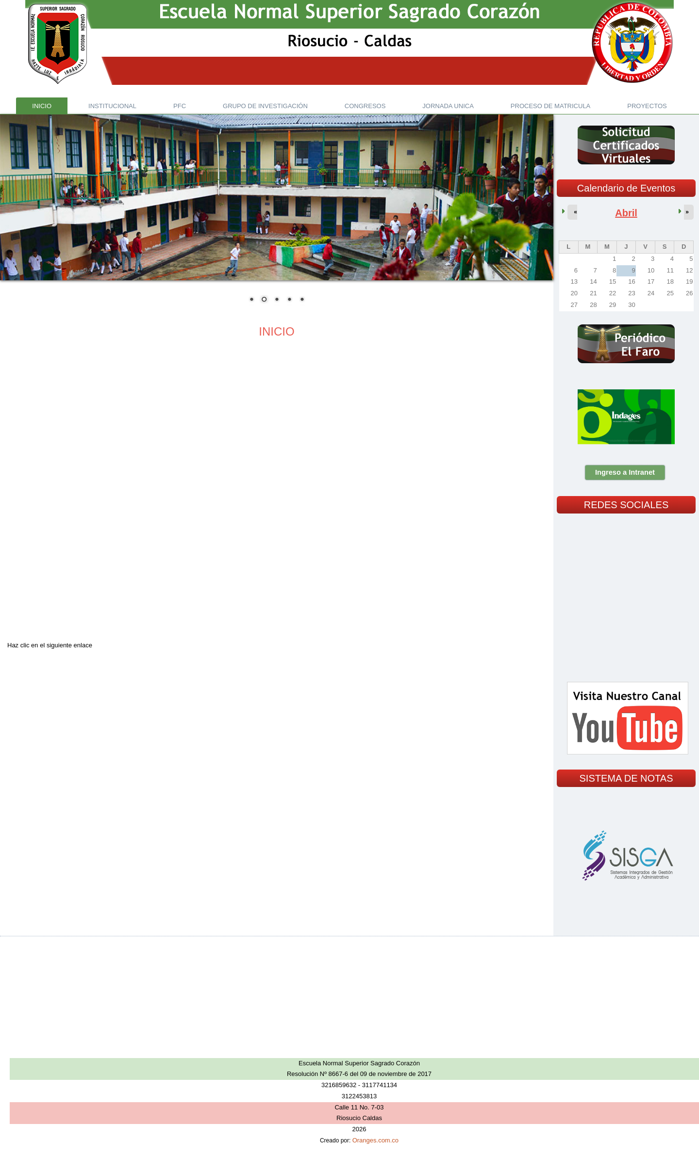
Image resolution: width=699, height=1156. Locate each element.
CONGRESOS (365, 106)
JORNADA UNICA (447, 106)
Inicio (41, 106)
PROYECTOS (646, 106)
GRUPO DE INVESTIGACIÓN (265, 106)
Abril (626, 213)
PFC (179, 106)
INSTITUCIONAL (112, 106)
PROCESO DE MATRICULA (550, 106)
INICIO (276, 331)
